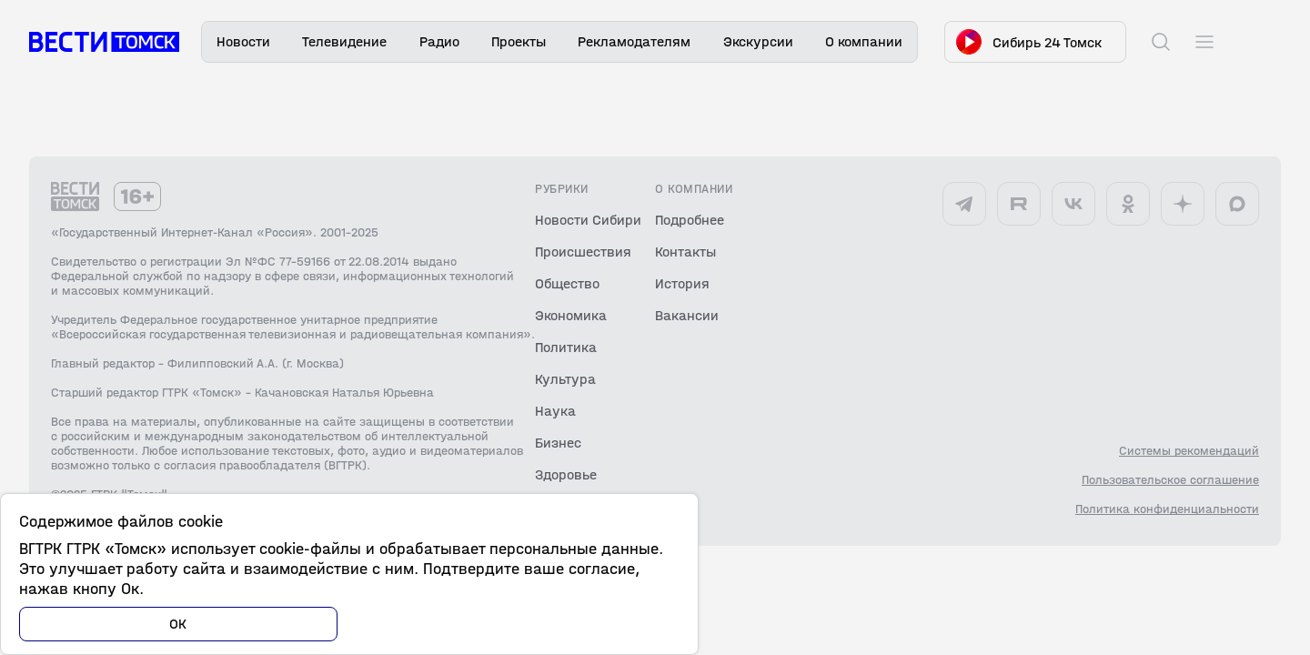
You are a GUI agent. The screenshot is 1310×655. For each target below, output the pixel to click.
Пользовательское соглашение (1170, 480)
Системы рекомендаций (1189, 451)
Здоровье (566, 474)
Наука (555, 410)
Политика (566, 347)
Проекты (518, 41)
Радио (439, 41)
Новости (243, 41)
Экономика (571, 315)
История (682, 283)
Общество (567, 283)
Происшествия (583, 251)
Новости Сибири (588, 219)
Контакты (685, 251)
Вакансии (687, 315)
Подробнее (689, 219)
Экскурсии (758, 41)
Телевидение (344, 41)
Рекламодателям (634, 41)
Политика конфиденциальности (1167, 509)
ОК (178, 623)
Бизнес (558, 442)
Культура (565, 379)
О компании (863, 41)
